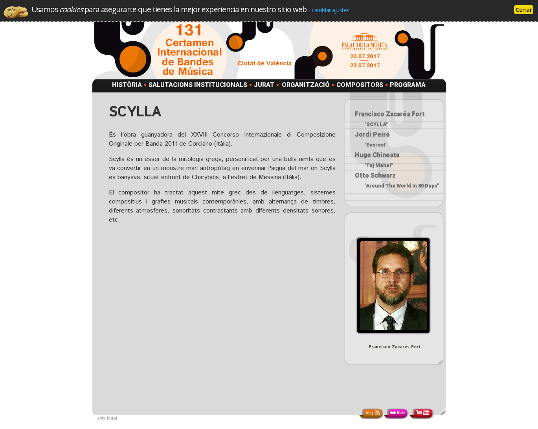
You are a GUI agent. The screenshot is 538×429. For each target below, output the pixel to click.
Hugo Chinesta (377, 155)
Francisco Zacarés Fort (390, 114)
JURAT (264, 85)
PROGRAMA (408, 85)
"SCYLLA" (376, 124)
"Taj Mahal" (379, 165)
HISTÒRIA (127, 85)
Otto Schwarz (375, 175)
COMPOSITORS (359, 85)
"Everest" (376, 145)
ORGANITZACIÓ (306, 85)
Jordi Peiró (372, 134)
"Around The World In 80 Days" (402, 186)
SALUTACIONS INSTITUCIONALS (198, 85)
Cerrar (524, 9)
